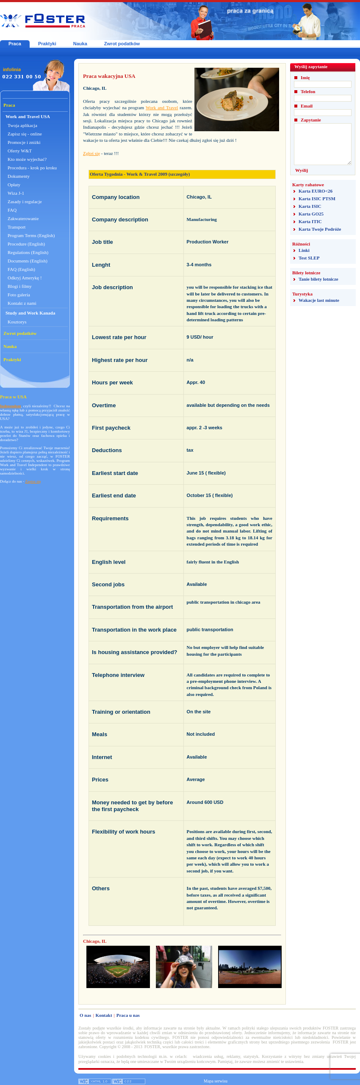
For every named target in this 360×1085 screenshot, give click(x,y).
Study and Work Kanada (30, 312)
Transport (16, 226)
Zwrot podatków (122, 43)
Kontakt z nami (22, 303)
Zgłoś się (91, 153)
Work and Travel (162, 107)
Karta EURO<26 (315, 190)
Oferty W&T (20, 150)
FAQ (12, 210)
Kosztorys (17, 321)
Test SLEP (309, 257)
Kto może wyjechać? (27, 159)
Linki (304, 250)
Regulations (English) (28, 252)
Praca (14, 43)
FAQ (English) (21, 269)
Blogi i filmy (20, 286)
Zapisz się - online (25, 133)
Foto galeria (19, 294)
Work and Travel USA (28, 116)
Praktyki (47, 43)
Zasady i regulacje (25, 201)
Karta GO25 (311, 213)
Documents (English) (27, 260)
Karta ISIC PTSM (317, 198)
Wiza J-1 (16, 193)
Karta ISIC (310, 206)
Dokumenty (19, 176)
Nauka (80, 43)
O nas (85, 1015)
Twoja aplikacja (22, 125)
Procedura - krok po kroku (32, 167)
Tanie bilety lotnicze (318, 279)
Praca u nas (128, 1015)
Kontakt (103, 1015)
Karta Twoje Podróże (320, 229)
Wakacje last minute (319, 300)
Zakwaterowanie (23, 218)
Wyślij (301, 170)
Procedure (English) (26, 243)
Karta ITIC (310, 221)
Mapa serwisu (215, 1081)
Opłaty (14, 184)
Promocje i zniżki (24, 142)
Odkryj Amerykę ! (25, 277)
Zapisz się (33, 481)
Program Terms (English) (31, 235)
